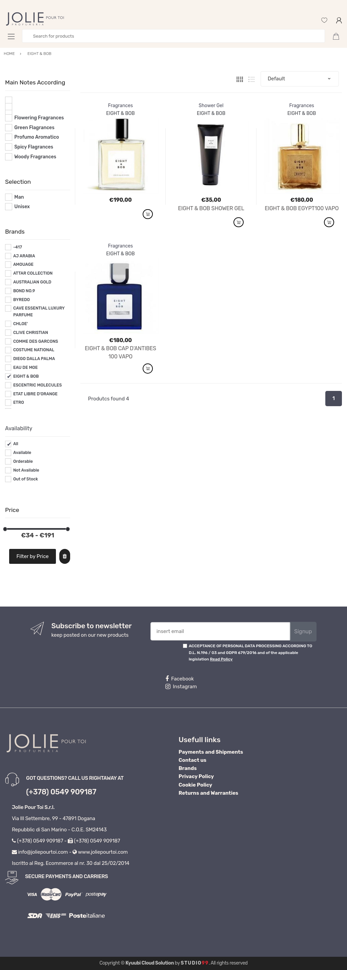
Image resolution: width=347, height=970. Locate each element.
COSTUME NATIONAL (33, 350)
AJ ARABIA (24, 256)
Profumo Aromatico (36, 137)
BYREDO (21, 299)
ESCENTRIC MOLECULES (37, 385)
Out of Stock (25, 479)
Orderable (23, 461)
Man (19, 197)
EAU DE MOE (25, 367)
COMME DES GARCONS (35, 341)
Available (22, 452)
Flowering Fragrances (39, 118)
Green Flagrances (34, 128)
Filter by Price (33, 556)
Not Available (26, 470)
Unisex (22, 207)
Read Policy (221, 659)
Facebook (179, 679)
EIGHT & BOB (26, 376)
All (15, 443)
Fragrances (120, 105)
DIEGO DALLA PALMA (34, 358)
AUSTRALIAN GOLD (32, 282)
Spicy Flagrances (33, 147)
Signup (303, 631)
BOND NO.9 (24, 291)
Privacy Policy (196, 776)
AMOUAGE (23, 264)
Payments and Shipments (211, 752)
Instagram (181, 687)
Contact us (192, 760)
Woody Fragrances (35, 157)
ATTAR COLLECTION (33, 273)
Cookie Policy (195, 785)
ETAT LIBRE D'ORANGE (35, 394)
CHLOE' (20, 323)
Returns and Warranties (208, 793)
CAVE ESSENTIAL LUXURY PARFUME (39, 311)
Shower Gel (211, 105)
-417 (17, 247)
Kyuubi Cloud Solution (149, 963)
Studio (195, 963)
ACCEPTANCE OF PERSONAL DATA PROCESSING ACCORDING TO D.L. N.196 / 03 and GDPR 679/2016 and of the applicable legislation (250, 652)
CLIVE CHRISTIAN (30, 332)
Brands (188, 768)
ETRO (18, 402)
